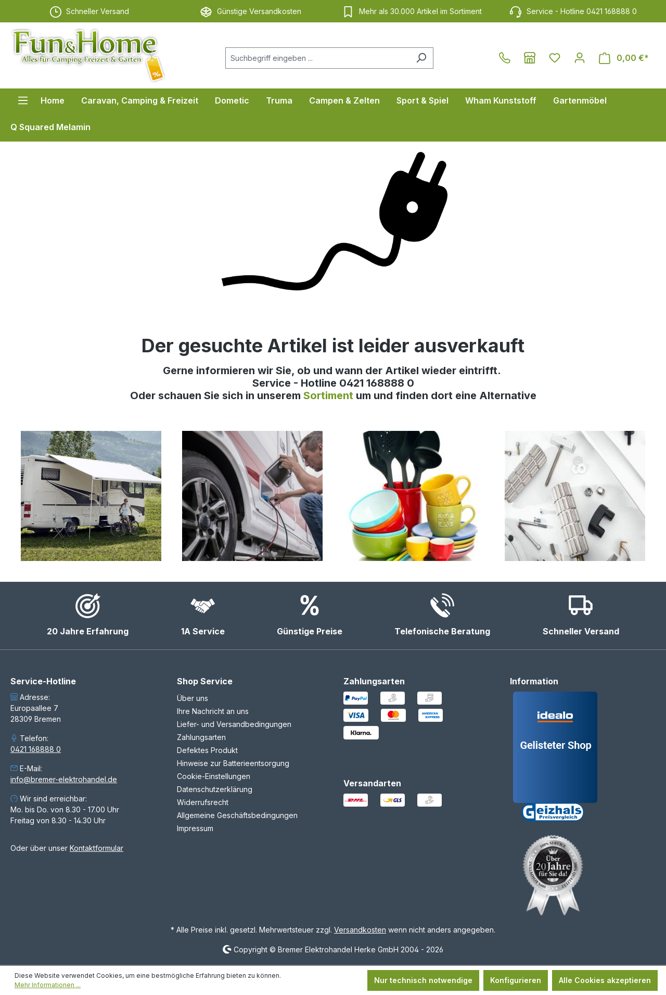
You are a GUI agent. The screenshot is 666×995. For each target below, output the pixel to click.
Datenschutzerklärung (214, 789)
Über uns (192, 698)
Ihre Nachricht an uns (213, 711)
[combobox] (317, 58)
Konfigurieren (515, 980)
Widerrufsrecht (202, 802)
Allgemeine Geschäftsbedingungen (237, 815)
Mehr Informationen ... (48, 985)
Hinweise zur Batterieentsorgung (233, 763)
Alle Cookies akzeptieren (605, 980)
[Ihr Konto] (579, 57)
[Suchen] (421, 58)
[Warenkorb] (624, 58)
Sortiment (329, 395)
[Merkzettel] (554, 57)
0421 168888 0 (35, 749)
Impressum (195, 828)
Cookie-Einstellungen (213, 776)
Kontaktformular (96, 848)
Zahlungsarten (201, 737)
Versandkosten (360, 929)
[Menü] (22, 100)
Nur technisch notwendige (423, 980)
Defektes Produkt (207, 750)
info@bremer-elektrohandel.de (63, 779)
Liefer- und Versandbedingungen (234, 724)
